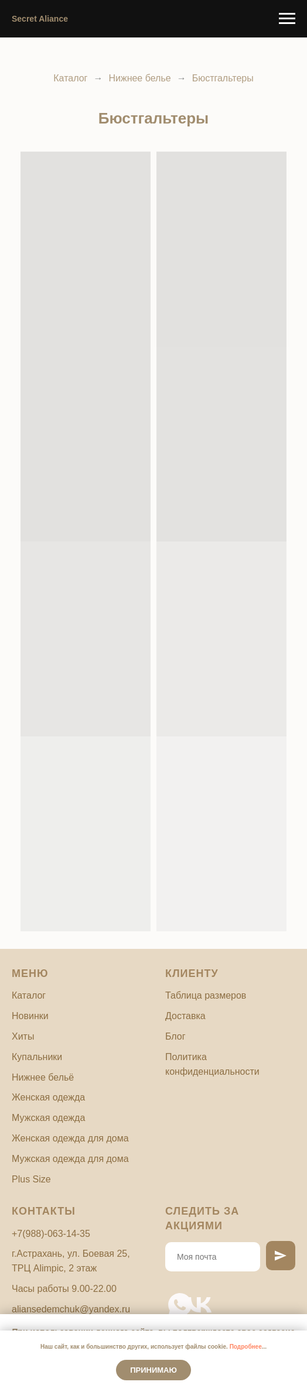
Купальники (37, 1057)
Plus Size (31, 1179)
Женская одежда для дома (70, 1138)
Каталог (70, 78)
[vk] (192, 1297)
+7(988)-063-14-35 (51, 1234)
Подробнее (246, 1346)
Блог (175, 1036)
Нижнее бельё (43, 1077)
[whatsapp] (172, 1297)
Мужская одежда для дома (70, 1159)
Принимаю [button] (153, 1370)
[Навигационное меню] (287, 19)
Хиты (23, 1036)
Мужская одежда (48, 1118)
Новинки (30, 1016)
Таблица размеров (205, 995)
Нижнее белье (139, 78)
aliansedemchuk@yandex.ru (71, 1309)
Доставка (185, 1016)
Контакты (44, 1211)
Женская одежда (48, 1097)
